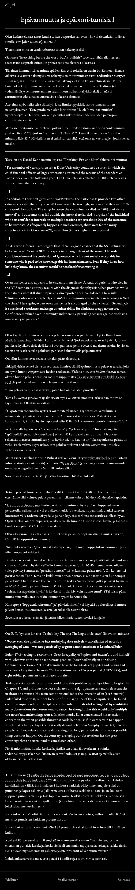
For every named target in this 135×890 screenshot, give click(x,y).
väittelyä (47, 104)
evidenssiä (61, 434)
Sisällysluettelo (68, 879)
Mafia (9, 340)
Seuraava (124, 879)
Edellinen (11, 879)
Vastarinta (24, 340)
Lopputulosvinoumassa (23, 505)
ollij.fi (10, 5)
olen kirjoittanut (64, 109)
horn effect (69, 463)
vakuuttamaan (96, 104)
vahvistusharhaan (100, 457)
